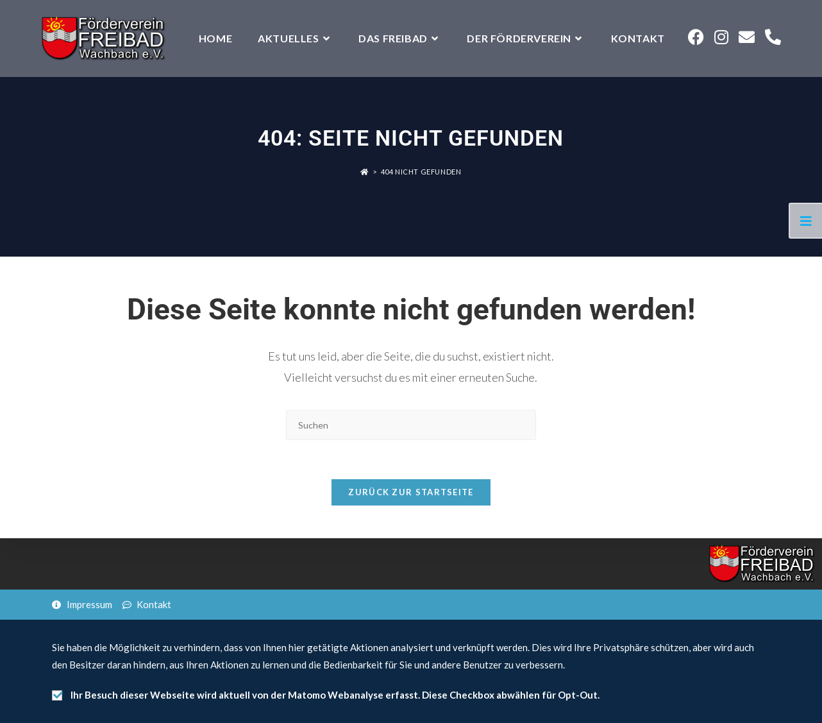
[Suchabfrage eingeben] (411, 425)
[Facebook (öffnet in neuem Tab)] (696, 37)
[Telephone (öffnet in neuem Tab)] (773, 37)
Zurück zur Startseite (410, 492)
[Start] (364, 171)
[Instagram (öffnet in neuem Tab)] (721, 37)
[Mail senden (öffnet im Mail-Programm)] (747, 37)
